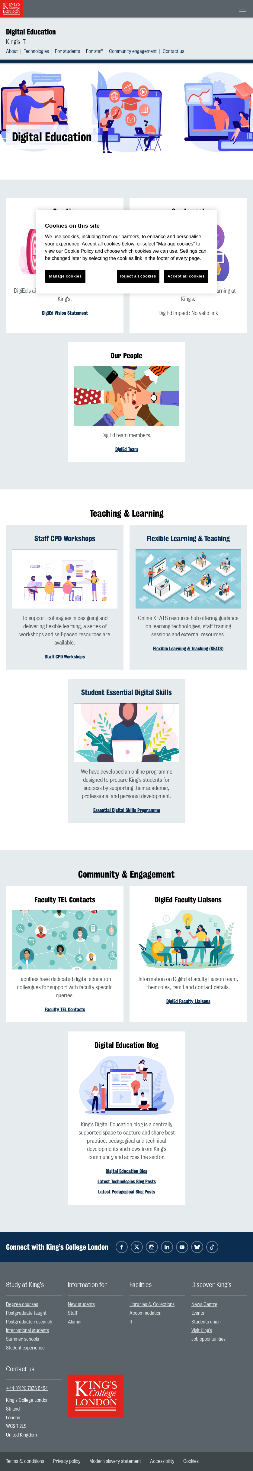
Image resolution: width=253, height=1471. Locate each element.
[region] (126, 252)
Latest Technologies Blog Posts (127, 1181)
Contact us (173, 51)
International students (27, 1330)
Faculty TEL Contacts (65, 1009)
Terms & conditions (25, 1461)
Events (197, 1313)
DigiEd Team (126, 449)
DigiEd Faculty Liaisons (188, 1001)
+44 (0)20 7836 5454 (27, 1388)
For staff (94, 51)
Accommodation (146, 1313)
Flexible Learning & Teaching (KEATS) (188, 648)
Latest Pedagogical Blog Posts (126, 1191)
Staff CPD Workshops (64, 538)
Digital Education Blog (126, 1171)
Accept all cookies (186, 276)
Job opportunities (208, 1339)
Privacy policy (66, 1461)
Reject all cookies (138, 276)
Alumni (74, 1322)
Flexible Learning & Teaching (188, 538)
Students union (206, 1322)
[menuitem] (15, 51)
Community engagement (133, 51)
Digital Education (31, 31)
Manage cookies (65, 276)
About (12, 51)
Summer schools (22, 1339)
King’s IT (16, 42)
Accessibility (162, 1461)
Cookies (191, 1461)
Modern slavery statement (115, 1461)
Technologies (36, 51)
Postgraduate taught (26, 1313)
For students (67, 51)
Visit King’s (201, 1330)
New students (81, 1304)
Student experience (25, 1348)
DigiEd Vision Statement (65, 313)
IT (131, 1322)
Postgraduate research (29, 1322)
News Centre (204, 1304)
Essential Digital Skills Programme (126, 810)
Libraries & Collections (152, 1304)
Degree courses (22, 1304)
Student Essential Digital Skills (126, 692)
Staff (72, 1313)
